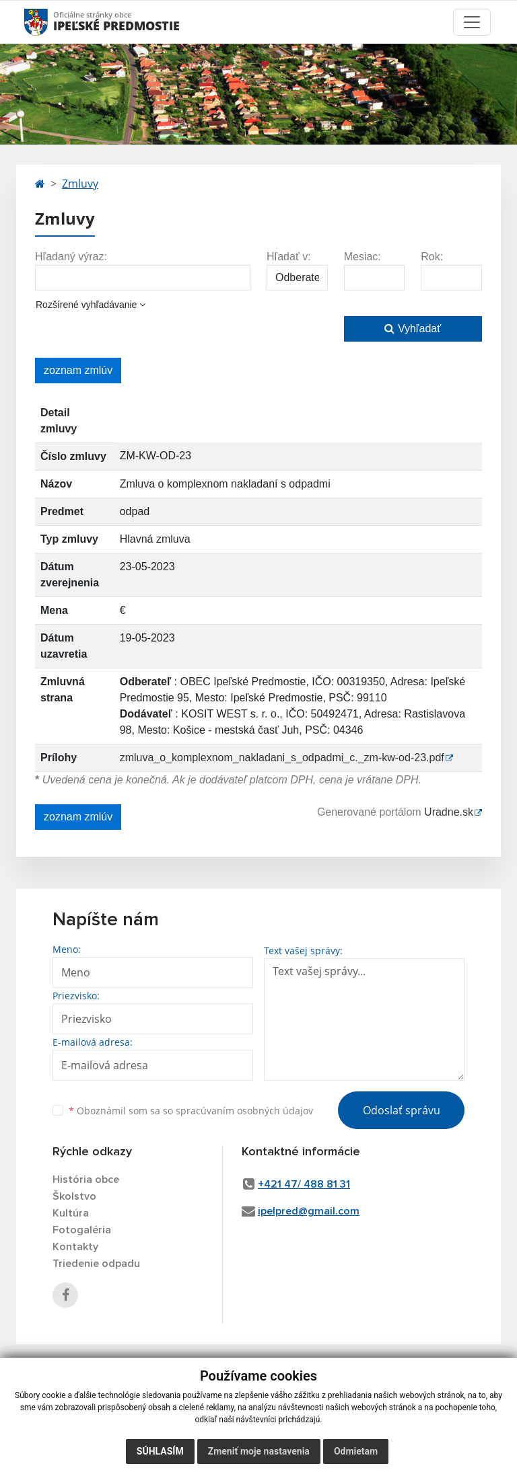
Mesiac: (362, 256)
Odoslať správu (401, 1110)
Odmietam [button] (356, 1451)
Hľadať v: (289, 256)
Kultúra (71, 1213)
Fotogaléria (82, 1230)
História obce (86, 1179)
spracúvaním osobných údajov (244, 1110)
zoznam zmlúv (78, 370)
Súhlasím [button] (160, 1451)
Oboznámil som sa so (191, 1110)
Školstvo (74, 1196)
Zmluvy (80, 183)
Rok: (432, 256)
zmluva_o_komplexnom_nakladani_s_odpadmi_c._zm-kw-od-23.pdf (282, 757)
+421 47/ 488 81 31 (304, 1184)
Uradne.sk (448, 812)
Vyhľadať (412, 328)
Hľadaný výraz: (71, 256)
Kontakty (75, 1246)
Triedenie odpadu (96, 1263)
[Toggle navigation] (472, 22)
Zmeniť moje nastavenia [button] (259, 1451)
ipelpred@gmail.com (308, 1211)
